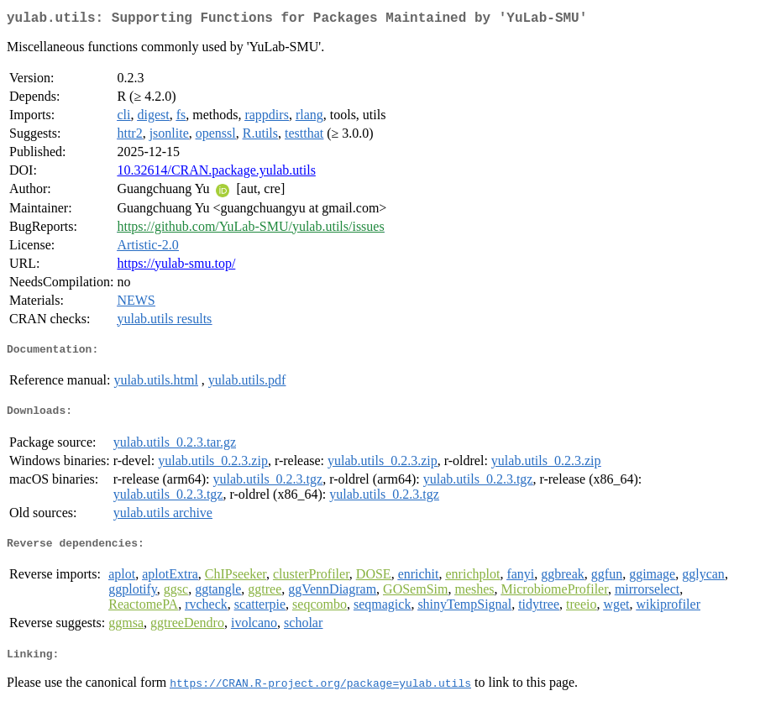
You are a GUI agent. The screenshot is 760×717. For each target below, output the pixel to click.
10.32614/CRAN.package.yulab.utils (216, 173)
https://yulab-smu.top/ (176, 266)
